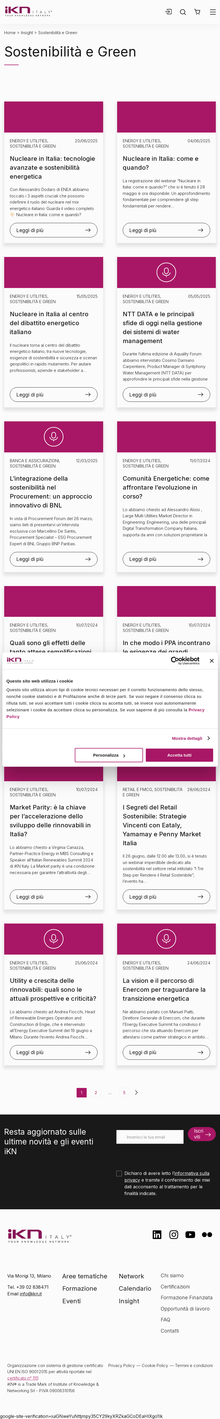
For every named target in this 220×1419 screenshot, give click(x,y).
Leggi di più (29, 230)
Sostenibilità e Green (33, 146)
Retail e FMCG (137, 789)
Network (131, 1276)
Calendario (135, 1288)
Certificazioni (175, 1287)
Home (10, 32)
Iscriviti (198, 1134)
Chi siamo (172, 1275)
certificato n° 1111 (22, 1378)
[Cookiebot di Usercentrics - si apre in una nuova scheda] (174, 661)
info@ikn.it (31, 1294)
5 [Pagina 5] (124, 1092)
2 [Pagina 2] (96, 1092)
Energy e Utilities (28, 140)
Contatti (170, 1331)
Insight (27, 32)
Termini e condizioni (194, 1365)
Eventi (71, 1301)
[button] (197, 12)
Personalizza (109, 755)
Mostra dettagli (187, 738)
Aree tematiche (84, 1276)
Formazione (79, 1288)
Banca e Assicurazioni (34, 460)
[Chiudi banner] (212, 661)
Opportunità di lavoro (185, 1309)
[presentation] (158, 1155)
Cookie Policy (155, 1365)
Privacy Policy (121, 1365)
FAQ (165, 1320)
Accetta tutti (179, 755)
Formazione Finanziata (187, 1297)
